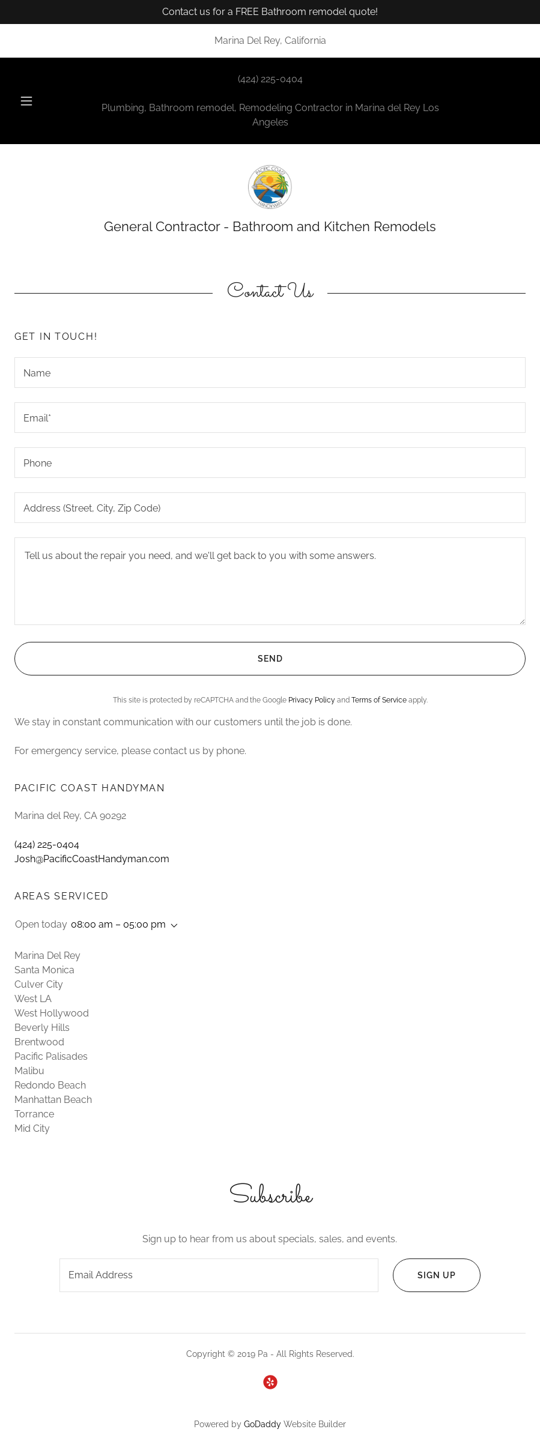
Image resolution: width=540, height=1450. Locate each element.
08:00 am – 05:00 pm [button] (118, 924)
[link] (270, 187)
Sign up (424, 1275)
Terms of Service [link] (379, 700)
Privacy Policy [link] (311, 700)
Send (148, 658)
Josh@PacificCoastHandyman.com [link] (91, 859)
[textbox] (270, 372)
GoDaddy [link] (262, 1424)
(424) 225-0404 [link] (270, 79)
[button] (37, 101)
